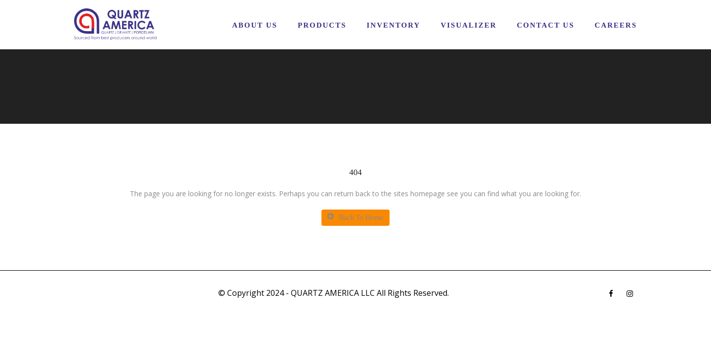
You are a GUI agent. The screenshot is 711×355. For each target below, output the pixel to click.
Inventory (393, 25)
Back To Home (355, 217)
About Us (254, 25)
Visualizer (468, 25)
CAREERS (615, 25)
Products (322, 25)
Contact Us (546, 25)
